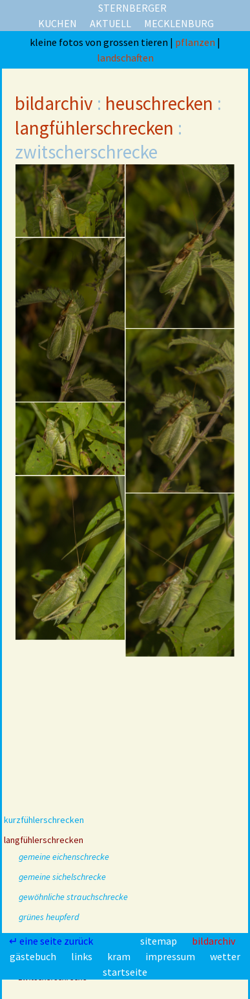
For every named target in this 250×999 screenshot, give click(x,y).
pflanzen (196, 42)
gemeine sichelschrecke (62, 877)
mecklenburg (179, 23)
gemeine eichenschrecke (64, 856)
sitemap (159, 940)
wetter (225, 956)
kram (119, 956)
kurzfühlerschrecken (44, 820)
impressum (171, 956)
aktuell (110, 23)
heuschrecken (159, 103)
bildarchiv (54, 103)
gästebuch (34, 956)
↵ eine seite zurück (52, 940)
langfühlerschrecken (94, 128)
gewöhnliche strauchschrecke (73, 897)
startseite (125, 971)
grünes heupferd (49, 917)
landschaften (125, 57)
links (82, 956)
